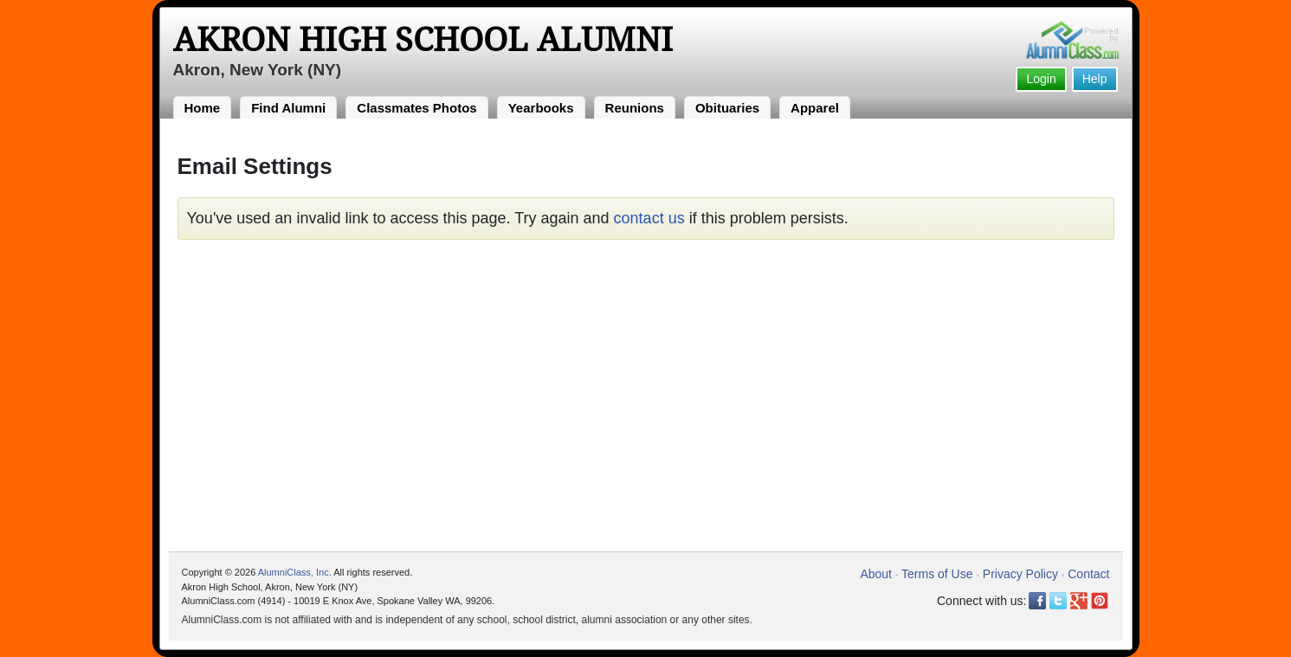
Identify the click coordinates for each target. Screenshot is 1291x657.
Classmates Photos (416, 107)
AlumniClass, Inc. (295, 572)
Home (202, 107)
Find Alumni (288, 107)
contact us (649, 218)
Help (1094, 79)
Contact (1088, 574)
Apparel (815, 107)
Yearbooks (541, 107)
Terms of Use (936, 574)
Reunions (634, 107)
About (876, 574)
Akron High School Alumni (423, 40)
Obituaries (727, 107)
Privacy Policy (1020, 574)
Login (1040, 79)
